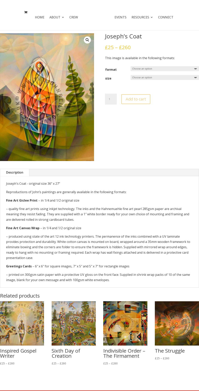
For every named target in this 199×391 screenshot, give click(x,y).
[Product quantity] (111, 99)
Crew (75, 16)
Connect (164, 16)
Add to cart (136, 99)
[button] (87, 39)
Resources (139, 16)
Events (119, 16)
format (111, 69)
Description (14, 172)
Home (41, 16)
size (108, 78)
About (56, 16)
